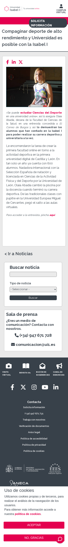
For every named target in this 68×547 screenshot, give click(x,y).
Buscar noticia (24, 267)
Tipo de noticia (20, 283)
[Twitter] (21, 62)
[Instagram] (34, 387)
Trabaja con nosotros (34, 419)
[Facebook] (8, 62)
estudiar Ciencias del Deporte (41, 112)
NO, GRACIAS (34, 537)
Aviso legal (34, 432)
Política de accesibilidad (34, 438)
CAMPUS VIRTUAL (61, 10)
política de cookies (28, 514)
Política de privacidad (34, 445)
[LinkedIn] (15, 62)
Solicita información (34, 407)
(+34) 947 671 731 (34, 413)
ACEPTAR (34, 525)
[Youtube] (45, 387)
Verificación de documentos (34, 426)
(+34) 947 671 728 (33, 335)
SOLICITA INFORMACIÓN (41, 23)
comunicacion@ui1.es (33, 344)
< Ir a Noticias (18, 254)
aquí (52, 215)
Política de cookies (34, 451)
